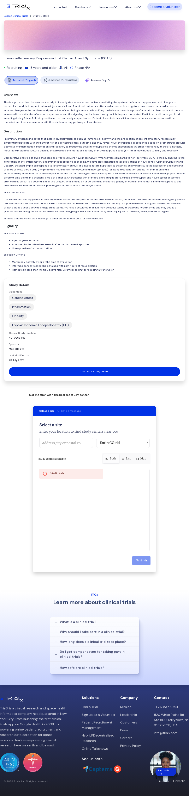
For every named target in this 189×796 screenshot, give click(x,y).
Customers (128, 722)
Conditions (15, 291)
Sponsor (14, 344)
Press (124, 730)
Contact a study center (95, 371)
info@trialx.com (165, 733)
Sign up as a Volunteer (99, 715)
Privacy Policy (130, 746)
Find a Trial (60, 7)
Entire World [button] (110, 443)
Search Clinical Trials (16, 16)
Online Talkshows (95, 748)
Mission (125, 707)
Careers (126, 738)
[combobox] (66, 443)
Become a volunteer (165, 6)
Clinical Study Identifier (23, 333)
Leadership (128, 715)
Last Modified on (19, 355)
